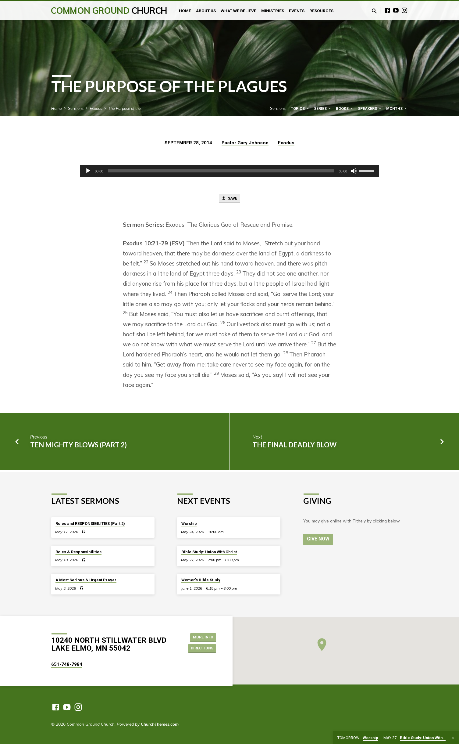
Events (296, 10)
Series (323, 108)
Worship (189, 523)
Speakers (370, 108)
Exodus (96, 108)
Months (397, 108)
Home (185, 10)
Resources (321, 10)
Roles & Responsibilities (78, 552)
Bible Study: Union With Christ (209, 552)
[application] (229, 171)
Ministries (272, 10)
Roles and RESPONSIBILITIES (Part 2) (90, 523)
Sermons (76, 108)
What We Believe (238, 10)
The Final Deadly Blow (294, 446)
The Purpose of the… (126, 108)
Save (229, 199)
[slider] (221, 170)
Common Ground (109, 10)
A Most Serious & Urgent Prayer (85, 580)
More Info (200, 636)
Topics (300, 108)
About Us (206, 10)
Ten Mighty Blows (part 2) (78, 446)
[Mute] (354, 171)
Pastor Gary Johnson (245, 143)
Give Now (319, 539)
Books (345, 108)
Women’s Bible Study (200, 580)
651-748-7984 (66, 664)
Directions (200, 648)
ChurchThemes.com (160, 724)
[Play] (88, 171)
